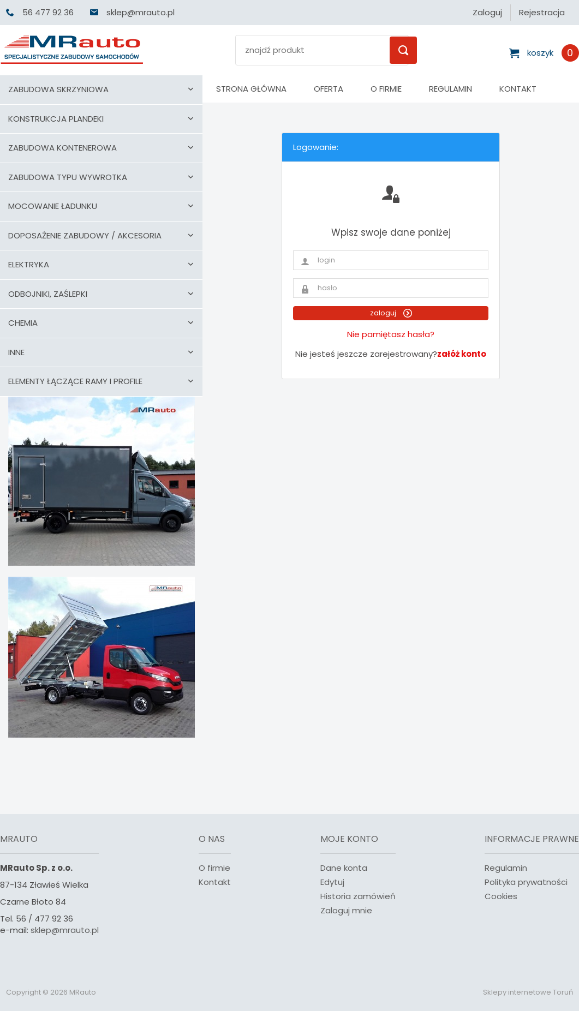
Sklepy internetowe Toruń (528, 992)
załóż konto (461, 354)
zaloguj (391, 313)
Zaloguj (487, 12)
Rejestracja (542, 12)
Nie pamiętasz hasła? (390, 334)
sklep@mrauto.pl (65, 930)
